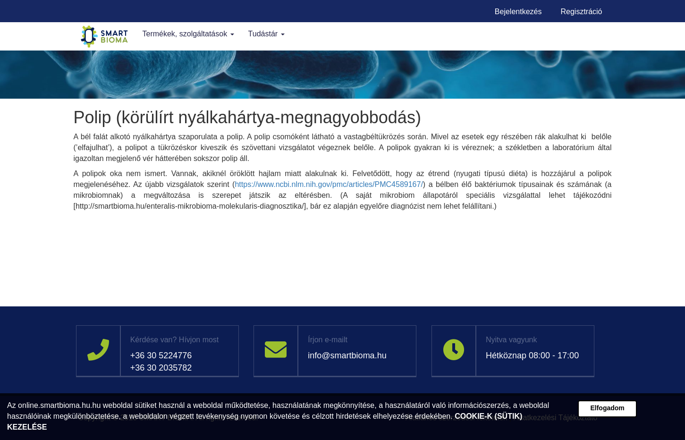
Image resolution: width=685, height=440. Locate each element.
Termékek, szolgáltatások (188, 34)
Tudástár (266, 34)
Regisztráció (581, 12)
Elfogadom (607, 408)
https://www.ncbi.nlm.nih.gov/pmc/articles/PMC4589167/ (329, 184)
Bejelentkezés (518, 12)
